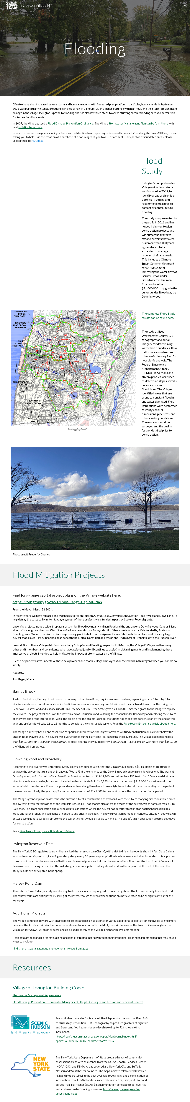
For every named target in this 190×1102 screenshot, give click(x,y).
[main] (95, 48)
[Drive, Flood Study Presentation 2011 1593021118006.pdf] (73, 195)
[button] (185, 5)
